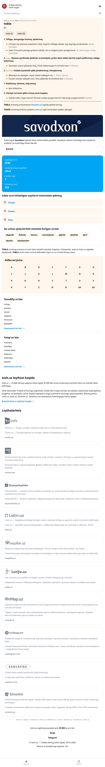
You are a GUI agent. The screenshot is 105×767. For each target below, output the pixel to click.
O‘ (52, 287)
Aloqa (52, 733)
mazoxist (8, 342)
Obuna (40, 746)
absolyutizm (23, 240)
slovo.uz (42, 719)
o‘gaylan (7, 316)
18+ (66, 746)
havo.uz (86, 719)
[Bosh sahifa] (27, 6)
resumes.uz (77, 719)
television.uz (52, 719)
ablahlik (74, 235)
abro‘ (85, 235)
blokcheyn (8, 358)
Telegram (52, 737)
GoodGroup (51, 746)
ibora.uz (19, 719)
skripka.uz (34, 719)
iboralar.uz (68, 719)
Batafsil (9, 149)
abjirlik (62, 235)
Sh (80, 287)
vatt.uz (60, 719)
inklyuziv (8, 354)
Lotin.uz (38, 109)
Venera (34, 235)
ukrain (7, 312)
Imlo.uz (13, 396)
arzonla (7, 308)
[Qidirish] (100, 13)
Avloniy (22, 235)
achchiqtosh (48, 235)
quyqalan (8, 323)
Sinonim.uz (36, 104)
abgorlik (10, 235)
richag (7, 304)
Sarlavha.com (35, 396)
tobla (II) (21, 33)
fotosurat (8, 319)
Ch (93, 287)
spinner (7, 361)
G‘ (66, 287)
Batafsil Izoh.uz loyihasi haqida (18, 401)
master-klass (9, 350)
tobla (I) (9, 33)
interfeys (8, 346)
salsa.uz (26, 719)
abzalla (9, 240)
